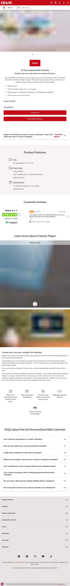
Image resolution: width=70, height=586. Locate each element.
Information (35, 533)
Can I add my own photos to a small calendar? (35, 439)
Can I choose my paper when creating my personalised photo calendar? (35, 473)
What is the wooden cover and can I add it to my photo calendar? (35, 459)
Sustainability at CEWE (35, 519)
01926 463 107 (20, 562)
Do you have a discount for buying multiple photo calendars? (35, 480)
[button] (64, 3)
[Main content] (35, 253)
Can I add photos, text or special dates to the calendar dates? (35, 466)
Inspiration (35, 546)
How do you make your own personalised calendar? (35, 445)
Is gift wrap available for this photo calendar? (35, 452)
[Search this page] (43, 8)
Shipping (35, 506)
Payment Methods (35, 499)
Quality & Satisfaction (35, 513)
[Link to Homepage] (13, 2)
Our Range (35, 540)
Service (35, 526)
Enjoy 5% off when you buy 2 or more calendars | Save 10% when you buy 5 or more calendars (35, 135)
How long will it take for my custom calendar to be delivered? (35, 487)
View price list (61, 584)
